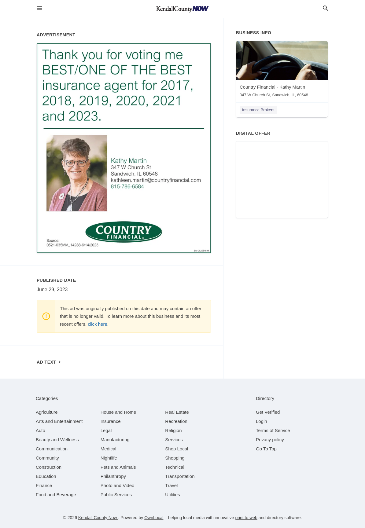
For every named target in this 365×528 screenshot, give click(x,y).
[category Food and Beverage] (56, 494)
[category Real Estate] (177, 412)
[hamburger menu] (39, 8)
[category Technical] (174, 467)
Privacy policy (270, 439)
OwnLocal (153, 517)
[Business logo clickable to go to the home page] (182, 9)
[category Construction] (48, 467)
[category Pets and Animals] (118, 467)
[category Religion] (173, 430)
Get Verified (268, 412)
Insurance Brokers (258, 110)
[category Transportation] (179, 476)
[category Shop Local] (176, 448)
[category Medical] (108, 448)
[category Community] (47, 457)
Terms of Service (273, 430)
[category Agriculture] (47, 412)
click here (97, 324)
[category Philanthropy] (113, 476)
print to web (246, 517)
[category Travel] (171, 485)
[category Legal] (106, 430)
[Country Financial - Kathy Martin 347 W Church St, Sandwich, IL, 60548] (282, 70)
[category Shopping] (174, 457)
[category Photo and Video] (118, 485)
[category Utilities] (172, 494)
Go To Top (266, 448)
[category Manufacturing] (115, 439)
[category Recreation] (176, 421)
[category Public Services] (116, 494)
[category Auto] (40, 430)
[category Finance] (44, 485)
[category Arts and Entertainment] (59, 421)
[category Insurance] (111, 421)
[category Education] (46, 476)
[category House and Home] (118, 412)
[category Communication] (52, 448)
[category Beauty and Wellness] (57, 439)
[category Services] (174, 439)
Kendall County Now (98, 517)
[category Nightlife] (109, 457)
